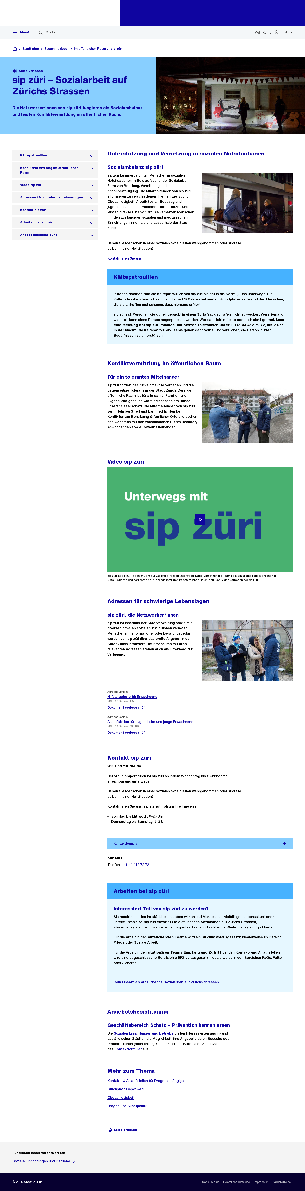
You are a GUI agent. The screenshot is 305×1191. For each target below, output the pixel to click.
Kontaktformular (128, 1049)
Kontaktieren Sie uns (124, 258)
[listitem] (55, 155)
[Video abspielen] (200, 519)
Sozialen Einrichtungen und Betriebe (144, 1033)
